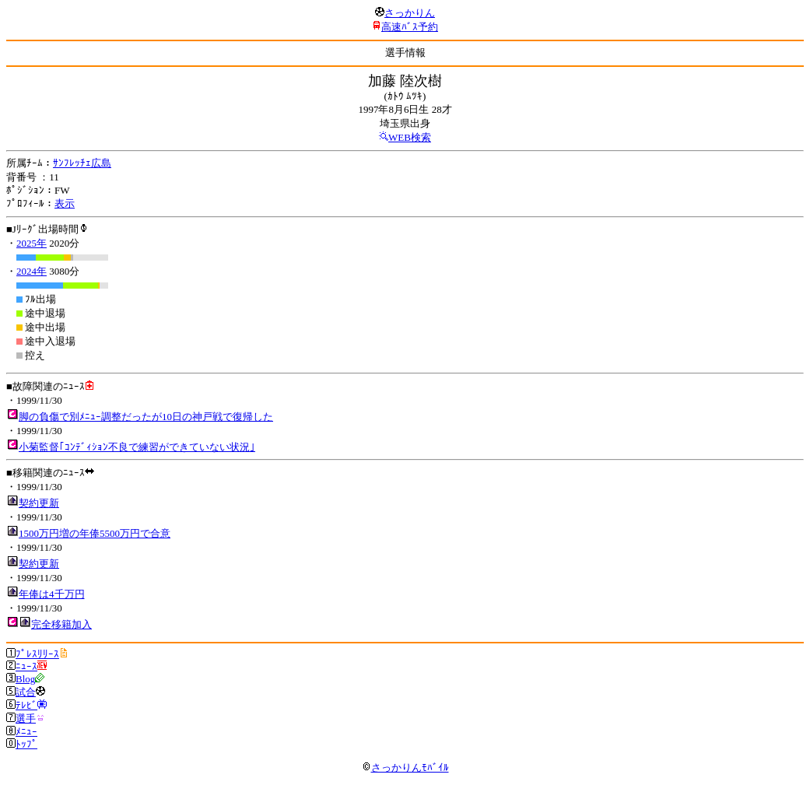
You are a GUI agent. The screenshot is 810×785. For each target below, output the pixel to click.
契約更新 (39, 503)
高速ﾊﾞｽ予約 (409, 27)
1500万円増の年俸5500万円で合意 (94, 533)
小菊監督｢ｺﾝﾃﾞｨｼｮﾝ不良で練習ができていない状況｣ (137, 447)
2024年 (31, 271)
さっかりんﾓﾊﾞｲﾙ (405, 767)
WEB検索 (409, 137)
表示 (64, 203)
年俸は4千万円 (52, 594)
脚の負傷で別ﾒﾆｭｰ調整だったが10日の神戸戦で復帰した (146, 416)
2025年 (31, 243)
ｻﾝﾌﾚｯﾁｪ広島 (82, 163)
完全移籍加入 (61, 624)
